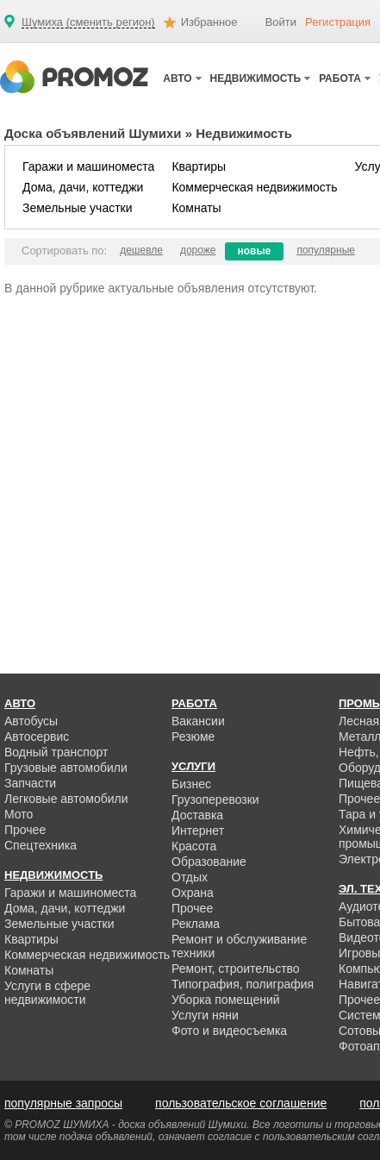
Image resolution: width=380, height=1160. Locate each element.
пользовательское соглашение (241, 1103)
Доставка (197, 815)
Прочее (25, 830)
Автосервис (36, 736)
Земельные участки (77, 208)
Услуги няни (205, 1015)
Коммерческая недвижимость (254, 187)
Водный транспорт (56, 752)
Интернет (197, 830)
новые (254, 251)
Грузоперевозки (215, 799)
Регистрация (338, 22)
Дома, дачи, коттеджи (82, 187)
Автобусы (31, 721)
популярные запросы (63, 1103)
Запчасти (30, 783)
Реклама (195, 924)
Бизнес (191, 784)
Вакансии (198, 721)
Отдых (189, 877)
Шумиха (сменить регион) (88, 22)
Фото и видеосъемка (229, 1031)
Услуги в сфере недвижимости (47, 992)
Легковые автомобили (66, 799)
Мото (18, 814)
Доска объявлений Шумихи (93, 133)
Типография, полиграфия (242, 984)
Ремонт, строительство (235, 968)
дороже (198, 250)
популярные (325, 250)
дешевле (141, 250)
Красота (193, 846)
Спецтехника (40, 845)
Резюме (193, 736)
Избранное (209, 22)
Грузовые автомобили (66, 767)
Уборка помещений (225, 999)
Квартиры (198, 166)
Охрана (192, 893)
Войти (280, 22)
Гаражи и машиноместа (88, 166)
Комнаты (196, 208)
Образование (208, 861)
